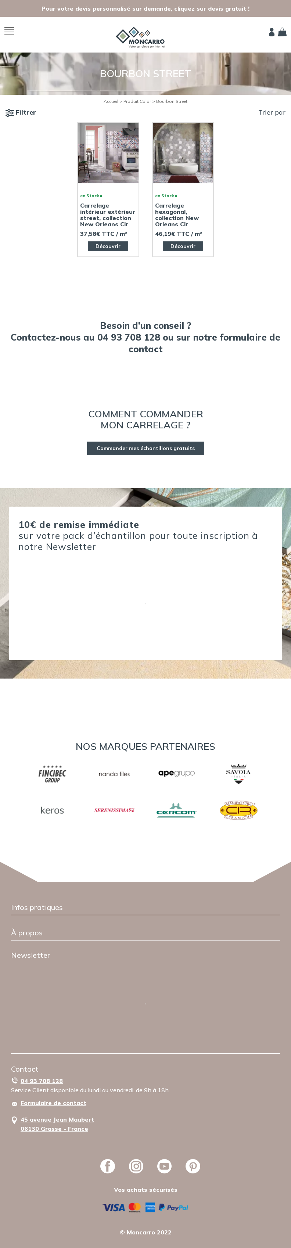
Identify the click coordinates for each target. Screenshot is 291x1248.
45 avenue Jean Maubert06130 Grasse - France (57, 1124)
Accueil (111, 101)
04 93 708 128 (42, 1081)
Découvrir (108, 246)
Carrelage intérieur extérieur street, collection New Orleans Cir (107, 214)
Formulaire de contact (53, 1103)
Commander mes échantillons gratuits (146, 448)
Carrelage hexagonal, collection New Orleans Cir (177, 214)
